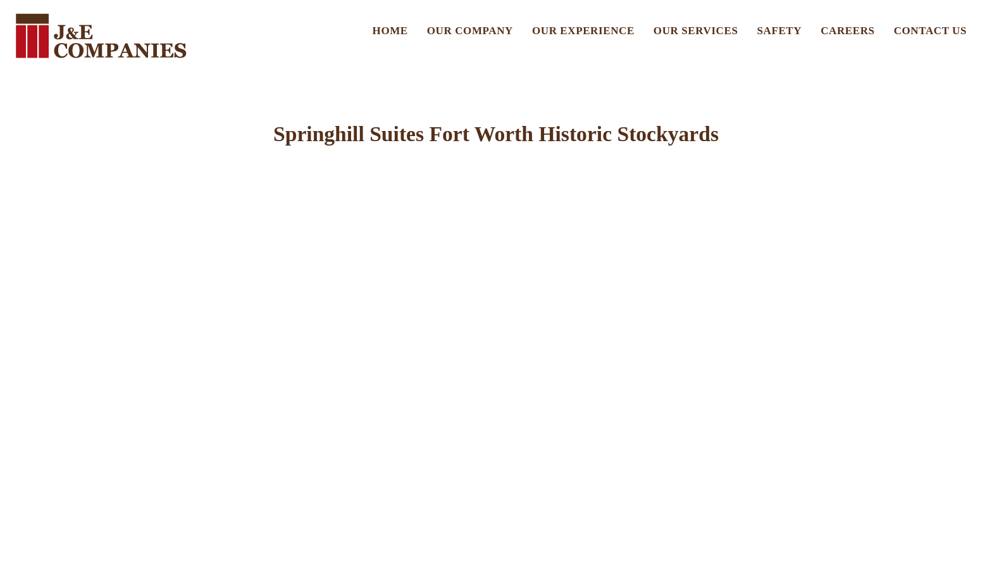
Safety (779, 31)
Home (390, 31)
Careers (847, 31)
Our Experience (583, 31)
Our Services (696, 31)
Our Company (470, 31)
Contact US (930, 31)
